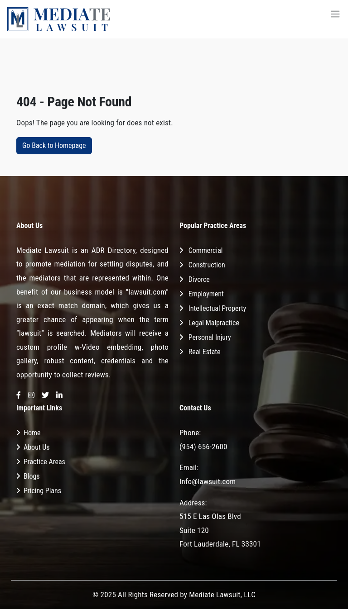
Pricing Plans (42, 490)
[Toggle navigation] (335, 19)
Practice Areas (44, 461)
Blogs (32, 476)
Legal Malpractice (213, 323)
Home (32, 432)
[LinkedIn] (59, 395)
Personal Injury (209, 337)
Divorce (199, 279)
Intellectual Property (217, 308)
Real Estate (204, 351)
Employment (206, 294)
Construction (206, 265)
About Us (37, 447)
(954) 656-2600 (203, 446)
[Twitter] (45, 395)
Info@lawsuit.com (207, 481)
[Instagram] (31, 395)
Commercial (205, 250)
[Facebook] (18, 395)
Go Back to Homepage (54, 145)
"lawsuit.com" (147, 291)
